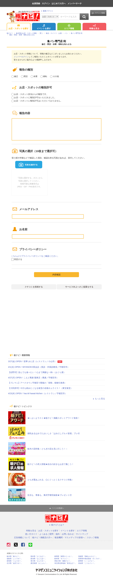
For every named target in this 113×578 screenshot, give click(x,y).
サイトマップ (82, 534)
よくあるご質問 (46, 534)
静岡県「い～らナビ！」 (87, 561)
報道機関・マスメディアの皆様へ (70, 537)
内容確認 (56, 274)
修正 (16, 76)
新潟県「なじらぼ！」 (38, 558)
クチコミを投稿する (34, 287)
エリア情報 (69, 27)
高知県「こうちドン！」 (87, 563)
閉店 (26, 76)
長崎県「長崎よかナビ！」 (87, 556)
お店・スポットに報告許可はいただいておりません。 (38, 101)
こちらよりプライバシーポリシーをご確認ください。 (35, 256)
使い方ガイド (31, 534)
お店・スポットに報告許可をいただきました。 (35, 97)
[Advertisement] (56, 329)
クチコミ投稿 (98, 13)
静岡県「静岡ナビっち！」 (63, 556)
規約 (58, 534)
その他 (56, 76)
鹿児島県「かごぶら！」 (39, 563)
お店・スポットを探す (18, 27)
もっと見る (98, 398)
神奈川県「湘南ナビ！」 (63, 561)
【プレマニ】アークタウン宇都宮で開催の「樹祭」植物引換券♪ (36, 383)
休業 (35, 76)
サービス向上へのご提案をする (79, 287)
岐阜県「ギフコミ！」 (62, 558)
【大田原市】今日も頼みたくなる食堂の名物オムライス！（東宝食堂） (40, 388)
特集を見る (94, 27)
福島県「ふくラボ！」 (15, 558)
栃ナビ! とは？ (56, 525)
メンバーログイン (21, 57)
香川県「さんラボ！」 (38, 561)
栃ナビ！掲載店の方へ (42, 537)
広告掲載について (22, 537)
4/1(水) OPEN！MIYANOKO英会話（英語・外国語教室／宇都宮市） (38, 367)
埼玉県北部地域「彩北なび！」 (65, 563)
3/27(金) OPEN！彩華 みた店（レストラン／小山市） (32, 361)
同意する (18, 259)
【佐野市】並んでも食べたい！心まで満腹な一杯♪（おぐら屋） (36, 372)
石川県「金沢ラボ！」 (15, 563)
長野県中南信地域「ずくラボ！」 (90, 558)
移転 (45, 76)
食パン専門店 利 (56, 41)
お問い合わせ (68, 534)
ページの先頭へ (56, 508)
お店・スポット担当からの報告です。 (31, 94)
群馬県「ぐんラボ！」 (15, 561)
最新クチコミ (47, 11)
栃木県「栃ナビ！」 (14, 556)
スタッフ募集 (93, 537)
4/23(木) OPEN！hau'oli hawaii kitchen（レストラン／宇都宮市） (37, 393)
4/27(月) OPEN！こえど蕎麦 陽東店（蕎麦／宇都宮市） (33, 377)
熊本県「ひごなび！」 (38, 556)
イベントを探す (44, 27)
